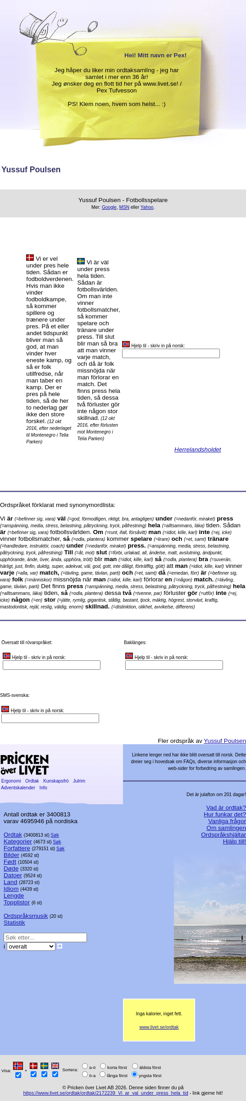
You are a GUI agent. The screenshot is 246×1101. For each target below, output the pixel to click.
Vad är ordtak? (226, 807)
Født (10, 861)
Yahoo (147, 207)
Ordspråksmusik (26, 915)
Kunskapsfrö (56, 781)
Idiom (11, 888)
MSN (124, 207)
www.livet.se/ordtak (158, 1027)
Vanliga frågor (227, 821)
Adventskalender (18, 787)
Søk (55, 835)
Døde (11, 868)
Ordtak (32, 781)
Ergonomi (11, 781)
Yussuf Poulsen (225, 740)
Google (109, 207)
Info (43, 787)
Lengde (14, 895)
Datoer (13, 875)
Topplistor (17, 902)
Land (10, 882)
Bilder (11, 855)
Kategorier (18, 841)
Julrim (79, 781)
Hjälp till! (234, 841)
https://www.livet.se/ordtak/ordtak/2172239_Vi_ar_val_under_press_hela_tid (105, 1093)
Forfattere (17, 848)
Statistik (14, 922)
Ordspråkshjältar (223, 834)
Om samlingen (226, 828)
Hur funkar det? (225, 814)
